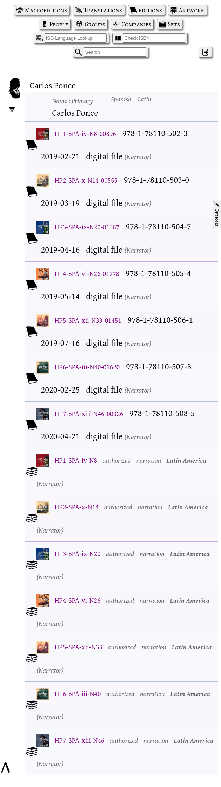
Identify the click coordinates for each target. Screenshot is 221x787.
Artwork (192, 10)
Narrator (138, 157)
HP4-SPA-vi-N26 (78, 600)
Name (72, 100)
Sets (174, 24)
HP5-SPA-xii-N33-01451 (88, 320)
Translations (102, 10)
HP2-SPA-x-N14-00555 (86, 180)
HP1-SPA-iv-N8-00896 (85, 133)
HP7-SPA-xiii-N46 (80, 740)
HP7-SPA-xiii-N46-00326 (89, 413)
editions (150, 10)
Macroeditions (46, 10)
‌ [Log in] (205, 52)
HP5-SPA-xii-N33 (78, 647)
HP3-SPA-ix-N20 (78, 553)
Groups (95, 24)
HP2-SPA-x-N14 (77, 507)
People (58, 24)
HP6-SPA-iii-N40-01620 (87, 367)
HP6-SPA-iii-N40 (78, 693)
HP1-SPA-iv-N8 (76, 460)
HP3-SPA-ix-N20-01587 (87, 227)
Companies (137, 24)
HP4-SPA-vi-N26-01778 (87, 273)
